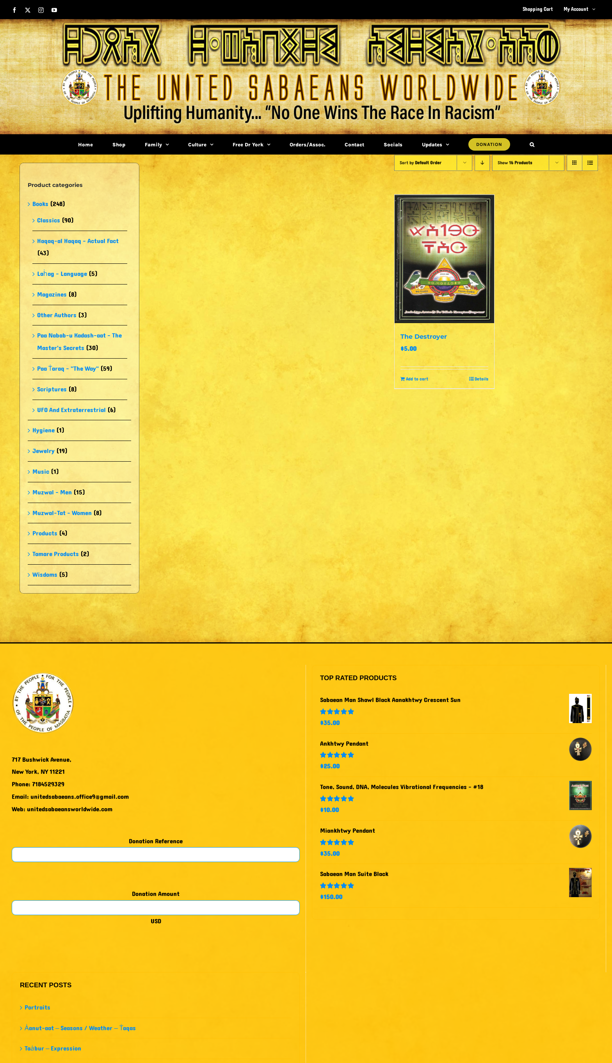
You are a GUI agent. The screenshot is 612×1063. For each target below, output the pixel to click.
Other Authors (56, 315)
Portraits (37, 1007)
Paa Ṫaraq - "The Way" (68, 369)
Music (40, 472)
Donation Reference (156, 841)
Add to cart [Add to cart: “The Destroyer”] (417, 378)
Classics (48, 220)
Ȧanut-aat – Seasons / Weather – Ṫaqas (80, 1028)
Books (40, 204)
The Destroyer (423, 336)
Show (515, 162)
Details (481, 378)
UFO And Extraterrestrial (71, 410)
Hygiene (43, 430)
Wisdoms (44, 575)
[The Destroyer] (444, 259)
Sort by (420, 162)
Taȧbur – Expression (53, 1048)
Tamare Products (55, 554)
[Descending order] (482, 163)
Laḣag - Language (62, 274)
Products (44, 533)
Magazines (52, 294)
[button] (532, 144)
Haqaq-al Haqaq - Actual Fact (78, 241)
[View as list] (590, 163)
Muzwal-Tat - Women (62, 513)
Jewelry (43, 451)
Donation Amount (156, 894)
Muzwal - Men (52, 492)
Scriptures (52, 389)
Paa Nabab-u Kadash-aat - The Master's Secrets (79, 341)
